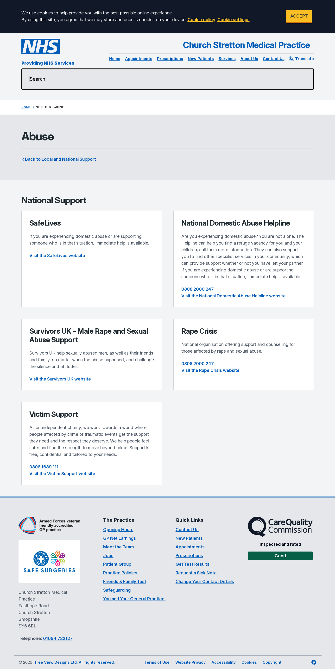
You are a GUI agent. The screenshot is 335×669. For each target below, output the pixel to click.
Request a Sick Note (196, 572)
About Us (249, 58)
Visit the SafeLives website (57, 255)
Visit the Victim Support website (62, 473)
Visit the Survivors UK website (60, 378)
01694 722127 (58, 638)
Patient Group (117, 564)
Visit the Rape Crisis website (210, 370)
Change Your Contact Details (205, 581)
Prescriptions (170, 58)
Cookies (249, 662)
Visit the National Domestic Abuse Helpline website (233, 295)
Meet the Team (118, 546)
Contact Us (273, 58)
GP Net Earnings (119, 538)
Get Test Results (192, 564)
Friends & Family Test (124, 581)
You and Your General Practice (134, 598)
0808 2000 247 (197, 289)
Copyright (272, 662)
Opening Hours (118, 529)
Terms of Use (157, 662)
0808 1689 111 (43, 466)
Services (227, 58)
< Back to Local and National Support (58, 159)
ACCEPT (299, 15)
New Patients (201, 58)
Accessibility (223, 662)
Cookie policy (201, 19)
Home (114, 58)
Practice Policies (120, 572)
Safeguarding (117, 590)
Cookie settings (233, 19)
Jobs (108, 555)
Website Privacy (190, 662)
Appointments (138, 58)
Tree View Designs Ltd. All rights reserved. (74, 662)
